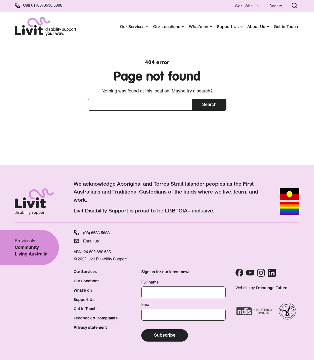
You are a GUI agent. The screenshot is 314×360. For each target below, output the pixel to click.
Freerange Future (271, 287)
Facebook (239, 273)
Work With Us (247, 5)
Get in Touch (286, 26)
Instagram (261, 273)
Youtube (250, 273)
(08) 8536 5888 (49, 5)
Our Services (85, 271)
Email (146, 304)
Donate (275, 5)
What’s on (83, 290)
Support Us (84, 299)
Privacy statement (90, 327)
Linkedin (272, 273)
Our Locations (87, 281)
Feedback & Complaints (96, 318)
